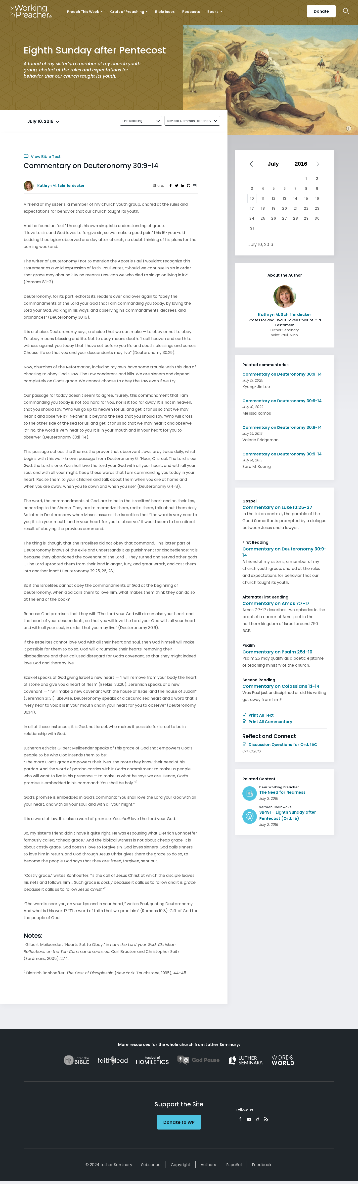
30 (317, 218)
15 (306, 198)
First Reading (132, 121)
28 (295, 218)
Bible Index (165, 11)
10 (252, 198)
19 (274, 208)
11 (263, 198)
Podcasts (191, 11)
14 (295, 198)
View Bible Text (42, 156)
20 (284, 208)
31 (252, 228)
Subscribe (151, 1165)
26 (273, 218)
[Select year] (303, 164)
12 (274, 198)
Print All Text (258, 715)
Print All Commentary (267, 722)
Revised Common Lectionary (189, 121)
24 (252, 218)
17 (252, 208)
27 (284, 218)
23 (317, 208)
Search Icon (346, 11)
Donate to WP (179, 1122)
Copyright (180, 1165)
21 (296, 208)
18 (263, 208)
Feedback (261, 1165)
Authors (208, 1165)
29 (306, 218)
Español (234, 1165)
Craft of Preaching (127, 11)
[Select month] (275, 164)
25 (263, 218)
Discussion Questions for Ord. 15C (279, 744)
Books (213, 11)
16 (317, 198)
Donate (321, 11)
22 (306, 208)
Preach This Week (83, 11)
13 (285, 198)
